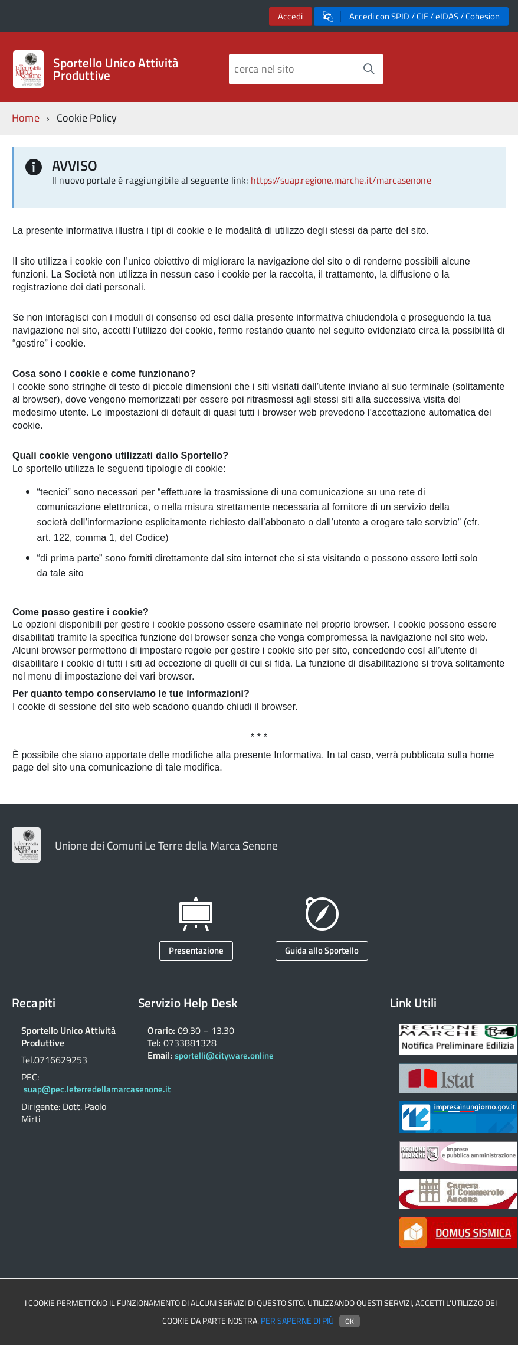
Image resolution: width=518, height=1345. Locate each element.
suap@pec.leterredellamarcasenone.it (97, 1089)
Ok (349, 1321)
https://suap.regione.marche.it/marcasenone (341, 180)
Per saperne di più (297, 1320)
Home (26, 118)
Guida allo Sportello (322, 950)
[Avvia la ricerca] (368, 69)
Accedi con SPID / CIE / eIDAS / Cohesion (411, 16)
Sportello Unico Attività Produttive (116, 69)
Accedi (290, 16)
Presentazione (196, 950)
